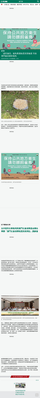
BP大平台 (26, 4)
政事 (36, 4)
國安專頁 (19, 4)
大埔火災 (6, 4)
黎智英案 (13, 4)
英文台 (32, 4)
